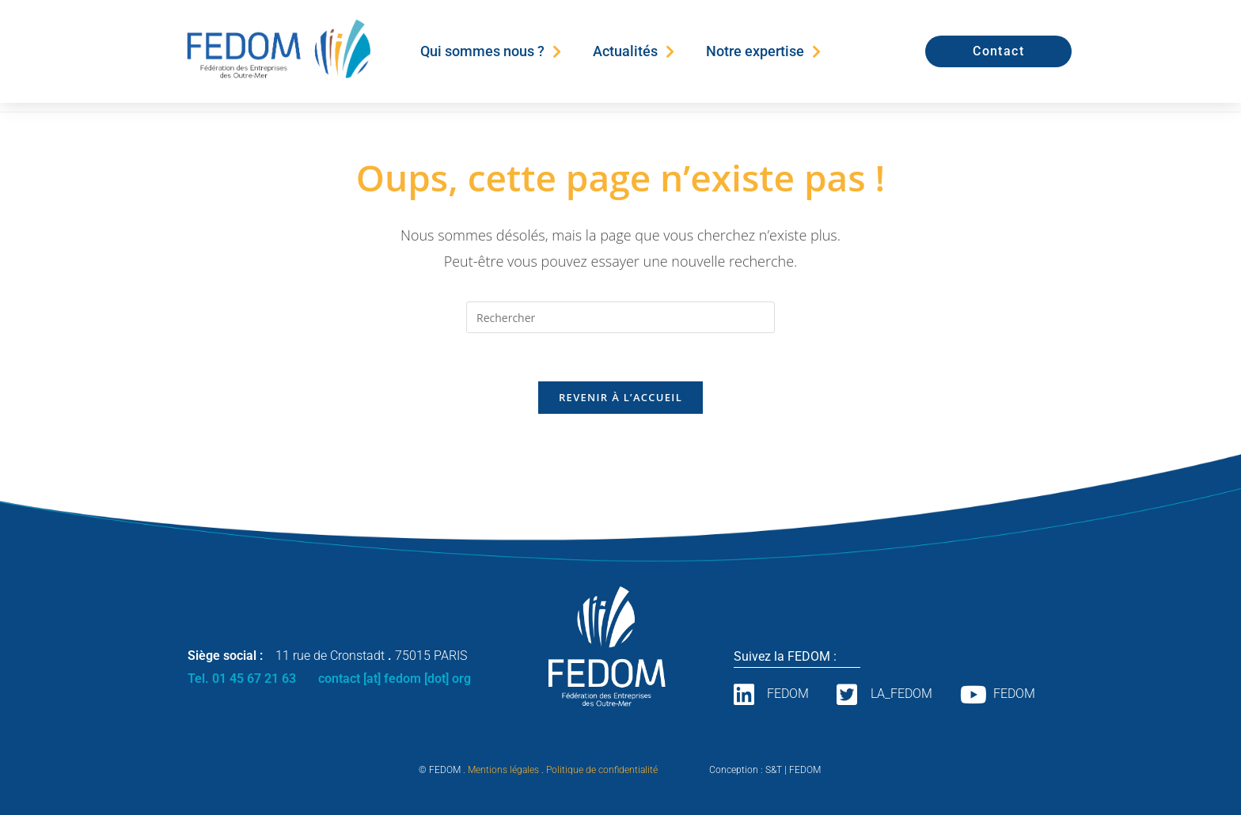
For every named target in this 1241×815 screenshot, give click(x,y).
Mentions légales (503, 769)
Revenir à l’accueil (620, 397)
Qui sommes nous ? (490, 51)
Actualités (633, 51)
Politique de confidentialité (602, 769)
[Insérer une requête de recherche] (620, 317)
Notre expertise (763, 51)
